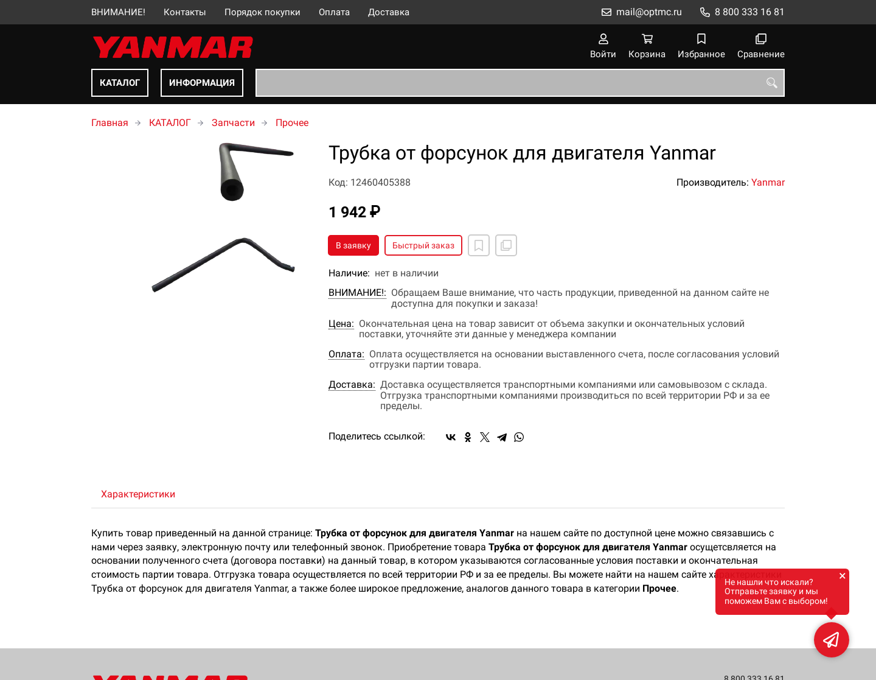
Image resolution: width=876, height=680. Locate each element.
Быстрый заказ (423, 245)
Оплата (334, 12)
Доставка (388, 12)
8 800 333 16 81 (750, 12)
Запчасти (233, 122)
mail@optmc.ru (649, 12)
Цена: (341, 323)
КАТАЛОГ (120, 82)
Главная (109, 122)
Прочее (292, 122)
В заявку (353, 245)
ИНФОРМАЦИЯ (202, 82)
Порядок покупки (262, 12)
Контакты (185, 12)
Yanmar (768, 182)
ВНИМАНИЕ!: (357, 292)
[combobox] (520, 83)
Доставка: (351, 384)
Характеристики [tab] (138, 494)
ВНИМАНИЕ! (118, 12)
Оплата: (346, 354)
